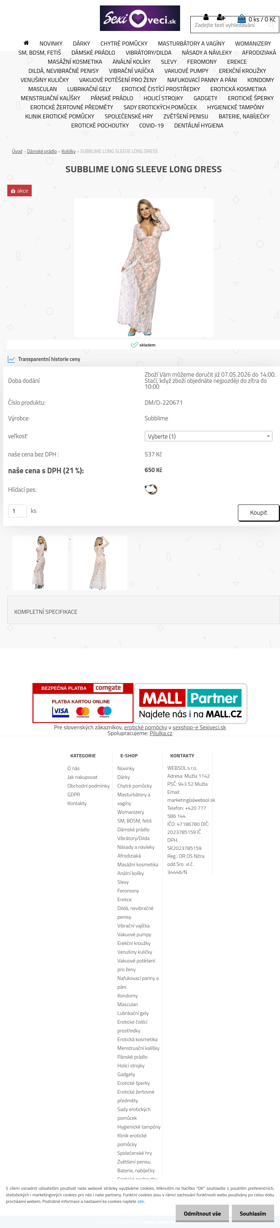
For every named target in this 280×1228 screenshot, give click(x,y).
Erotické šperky (251, 98)
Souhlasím (251, 1213)
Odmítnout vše (199, 1213)
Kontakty (76, 803)
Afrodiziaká (129, 855)
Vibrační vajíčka (131, 71)
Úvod (17, 151)
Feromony (202, 62)
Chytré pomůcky (124, 44)
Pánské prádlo (112, 98)
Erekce (237, 62)
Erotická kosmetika (238, 89)
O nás (73, 768)
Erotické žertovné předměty (71, 107)
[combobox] (209, 436)
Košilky (68, 151)
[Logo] (140, 18)
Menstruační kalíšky (50, 98)
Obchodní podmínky (88, 785)
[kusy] (17, 511)
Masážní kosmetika (75, 62)
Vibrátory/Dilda (149, 53)
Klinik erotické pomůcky (59, 117)
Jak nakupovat (82, 777)
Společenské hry (129, 117)
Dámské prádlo (93, 53)
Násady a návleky (207, 53)
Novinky (50, 44)
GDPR (73, 794)
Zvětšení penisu (185, 117)
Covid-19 (151, 126)
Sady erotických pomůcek (160, 107)
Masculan (42, 89)
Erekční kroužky (242, 71)
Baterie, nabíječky (244, 117)
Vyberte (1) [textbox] (162, 436)
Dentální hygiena (198, 126)
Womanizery (253, 44)
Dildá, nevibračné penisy (63, 71)
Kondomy (260, 80)
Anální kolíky (132, 62)
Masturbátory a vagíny (191, 44)
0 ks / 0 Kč (262, 19)
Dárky (81, 44)
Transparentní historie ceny (43, 359)
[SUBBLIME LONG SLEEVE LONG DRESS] (143, 201)
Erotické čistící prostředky (160, 89)
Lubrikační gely (89, 89)
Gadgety (205, 98)
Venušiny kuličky (44, 80)
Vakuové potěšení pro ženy (118, 80)
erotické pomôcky (145, 727)
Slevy (169, 62)
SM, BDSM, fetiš (40, 53)
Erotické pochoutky (100, 126)
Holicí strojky (163, 98)
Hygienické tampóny (235, 107)
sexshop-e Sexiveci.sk (199, 727)
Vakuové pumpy (186, 71)
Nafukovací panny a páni (202, 80)
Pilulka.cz (161, 733)
